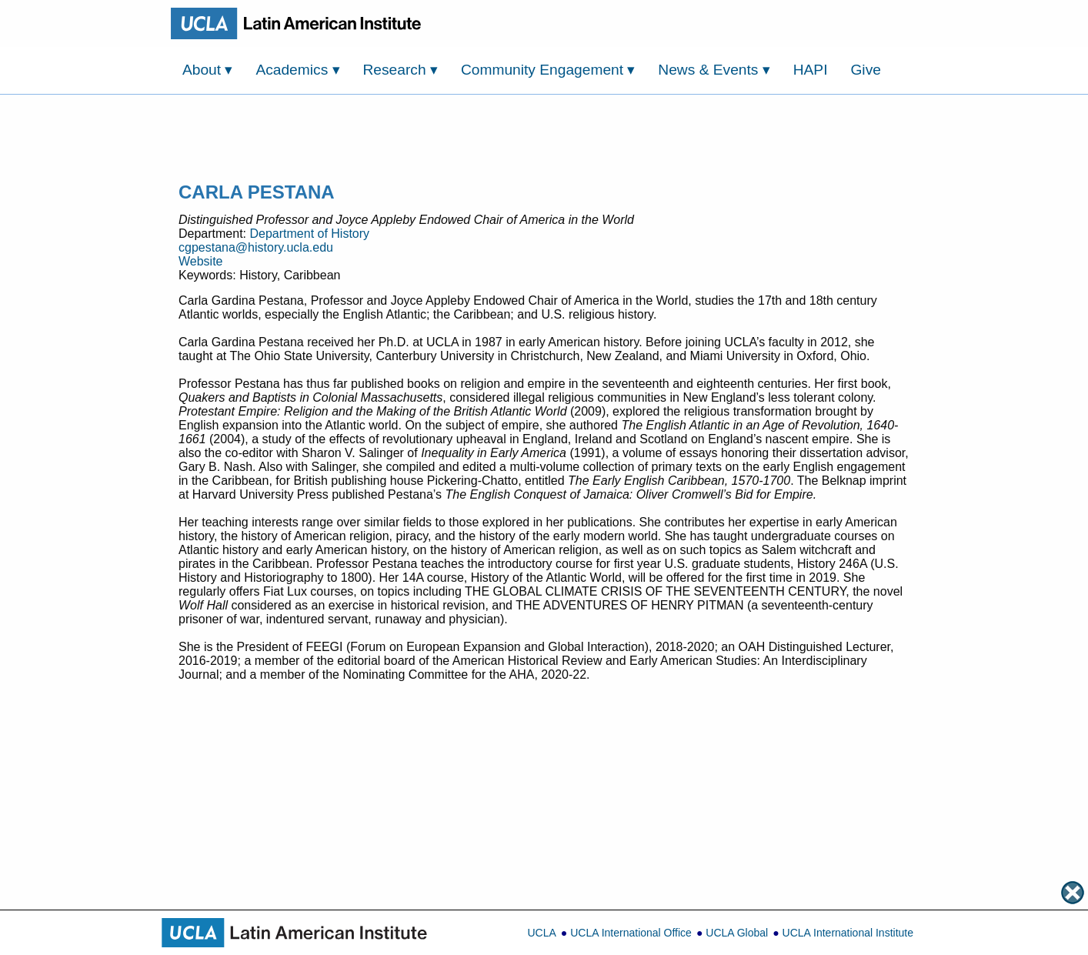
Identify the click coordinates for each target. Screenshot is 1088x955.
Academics (297, 70)
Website (201, 261)
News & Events (713, 70)
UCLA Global (737, 933)
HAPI (810, 70)
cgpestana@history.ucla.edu (256, 247)
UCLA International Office (631, 933)
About (207, 70)
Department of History (309, 233)
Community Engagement (548, 70)
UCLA (541, 933)
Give (865, 70)
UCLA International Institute (848, 933)
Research (400, 70)
